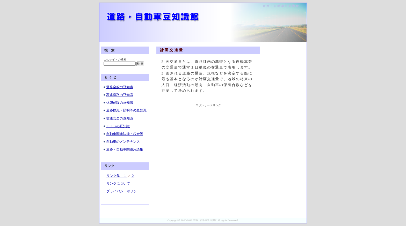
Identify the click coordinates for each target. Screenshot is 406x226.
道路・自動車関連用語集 (124, 149)
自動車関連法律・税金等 (124, 134)
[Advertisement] (208, 139)
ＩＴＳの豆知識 (118, 126)
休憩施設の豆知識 (119, 102)
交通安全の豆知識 (119, 118)
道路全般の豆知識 (119, 87)
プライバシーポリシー (123, 191)
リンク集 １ (116, 176)
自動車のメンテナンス (123, 142)
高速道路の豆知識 (119, 95)
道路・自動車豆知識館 (281, 5)
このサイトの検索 (115, 59)
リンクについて (118, 183)
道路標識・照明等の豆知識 (126, 110)
